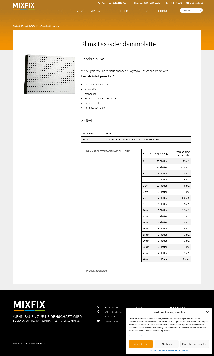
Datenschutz (171, 350)
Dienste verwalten (136, 336)
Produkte (62, 10)
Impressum (183, 350)
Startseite (17, 26)
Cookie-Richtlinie (157, 350)
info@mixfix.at (194, 2)
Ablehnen (166, 344)
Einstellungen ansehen (194, 344)
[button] (207, 312)
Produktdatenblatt (96, 270)
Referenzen (141, 10)
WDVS (32, 26)
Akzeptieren (140, 344)
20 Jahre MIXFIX (86, 10)
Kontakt (162, 10)
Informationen (115, 10)
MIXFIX (29, 13)
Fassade (25, 26)
